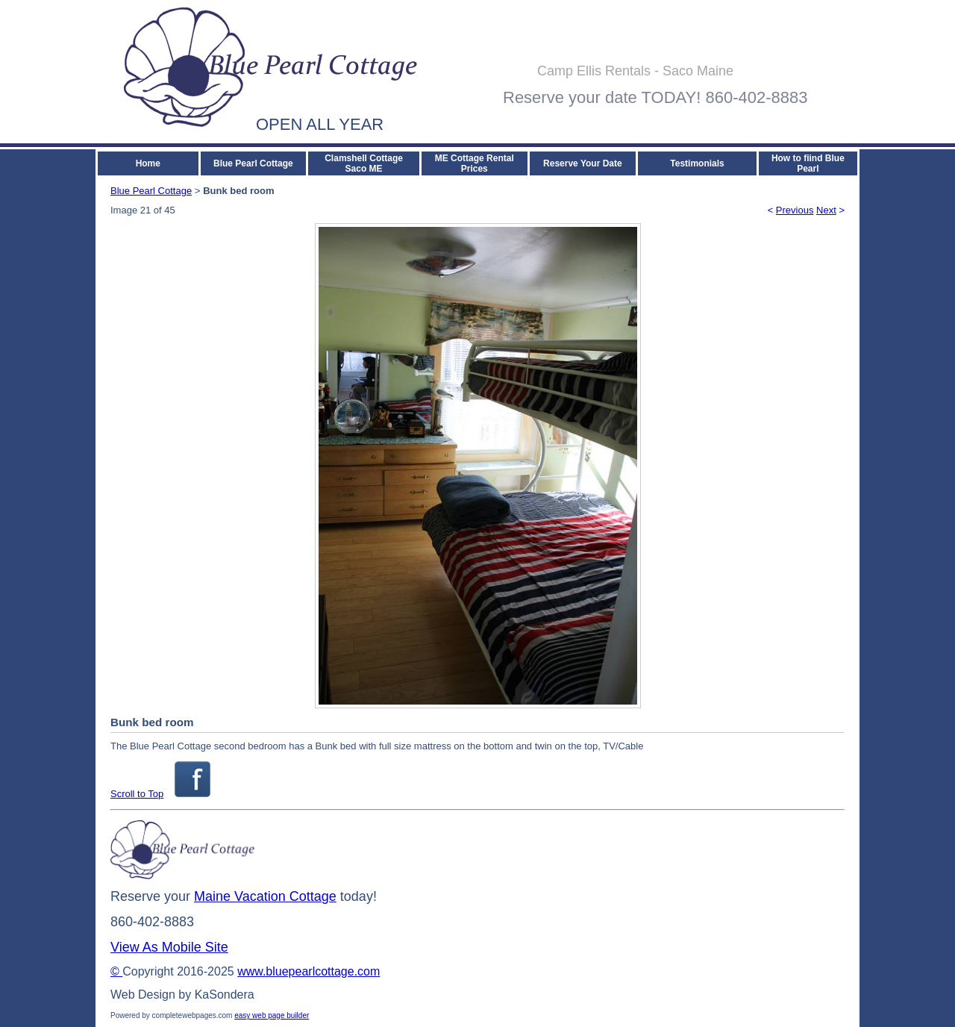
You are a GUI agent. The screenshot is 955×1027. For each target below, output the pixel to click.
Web (122, 994)
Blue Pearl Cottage (253, 163)
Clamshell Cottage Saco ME (364, 163)
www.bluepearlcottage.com (308, 971)
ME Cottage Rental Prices (474, 163)
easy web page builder (271, 1015)
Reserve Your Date (582, 163)
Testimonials (697, 163)
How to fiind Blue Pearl (808, 163)
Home (148, 163)
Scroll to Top (136, 793)
